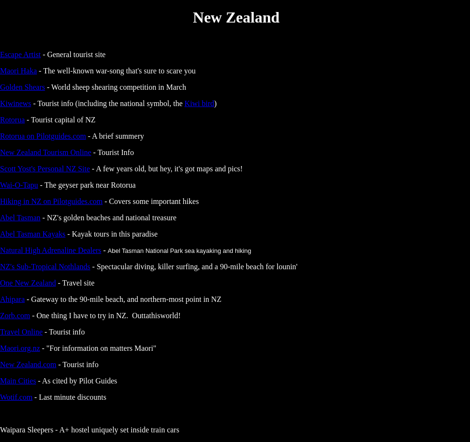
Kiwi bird (199, 103)
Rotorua (12, 120)
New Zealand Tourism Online (45, 152)
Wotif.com (16, 397)
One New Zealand (28, 283)
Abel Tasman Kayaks (32, 234)
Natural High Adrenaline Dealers (50, 250)
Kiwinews (15, 103)
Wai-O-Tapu (19, 185)
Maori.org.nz (20, 348)
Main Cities (18, 381)
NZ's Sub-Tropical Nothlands (45, 267)
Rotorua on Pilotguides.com (43, 136)
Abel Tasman (20, 218)
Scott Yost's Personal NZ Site (45, 169)
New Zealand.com (28, 364)
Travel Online (21, 332)
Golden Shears (22, 87)
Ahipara (12, 299)
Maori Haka (18, 71)
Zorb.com (15, 315)
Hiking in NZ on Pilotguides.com (51, 201)
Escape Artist (20, 54)
